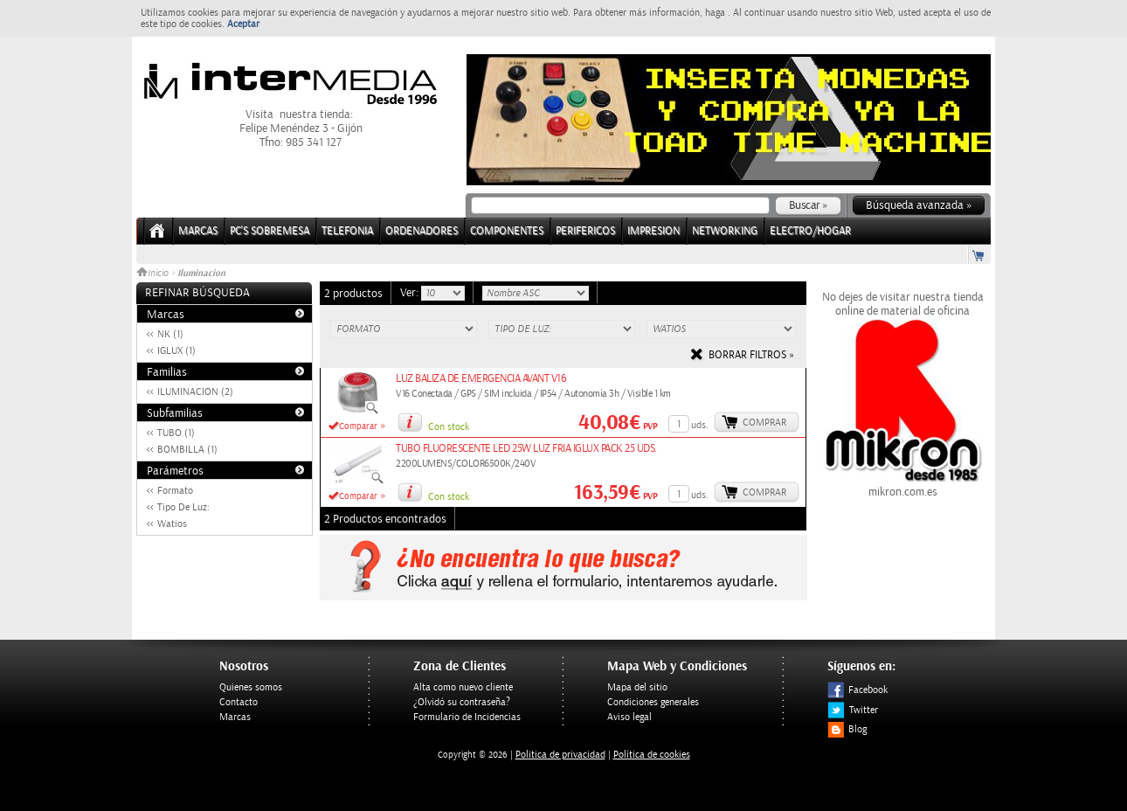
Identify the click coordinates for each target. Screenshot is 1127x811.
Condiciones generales (653, 702)
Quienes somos (250, 687)
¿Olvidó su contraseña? (461, 702)
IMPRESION (653, 231)
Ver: (410, 293)
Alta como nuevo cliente (463, 687)
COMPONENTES (506, 231)
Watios (172, 524)
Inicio (153, 273)
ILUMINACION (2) (195, 392)
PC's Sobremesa (269, 231)
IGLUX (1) (176, 351)
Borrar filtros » (751, 355)
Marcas (198, 231)
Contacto (238, 702)
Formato (175, 490)
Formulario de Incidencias (467, 717)
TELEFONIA (347, 231)
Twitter (852, 710)
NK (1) (170, 334)
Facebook (857, 690)
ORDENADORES (421, 231)
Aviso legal (629, 717)
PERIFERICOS (585, 231)
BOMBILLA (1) (187, 449)
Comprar (764, 422)
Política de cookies (651, 754)
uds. (700, 425)
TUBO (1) (176, 433)
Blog (847, 729)
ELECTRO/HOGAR (810, 231)
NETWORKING (724, 231)
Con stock (448, 427)
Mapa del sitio (637, 687)
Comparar (358, 426)
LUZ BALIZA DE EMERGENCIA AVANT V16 (481, 378)
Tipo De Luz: (183, 507)
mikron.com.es (902, 485)
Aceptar (243, 24)
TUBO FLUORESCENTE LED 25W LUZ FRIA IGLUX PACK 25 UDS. (526, 448)
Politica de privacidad (560, 754)
